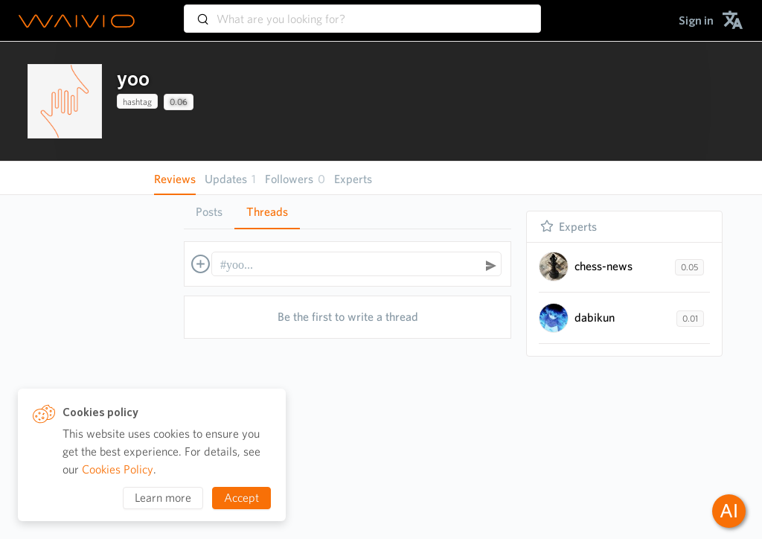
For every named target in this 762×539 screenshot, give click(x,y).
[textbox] (349, 265)
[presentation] (65, 101)
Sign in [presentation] (696, 20)
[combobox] (362, 12)
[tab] (209, 212)
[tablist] (347, 211)
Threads (267, 212)
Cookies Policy (117, 469)
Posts (209, 212)
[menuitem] (696, 20)
